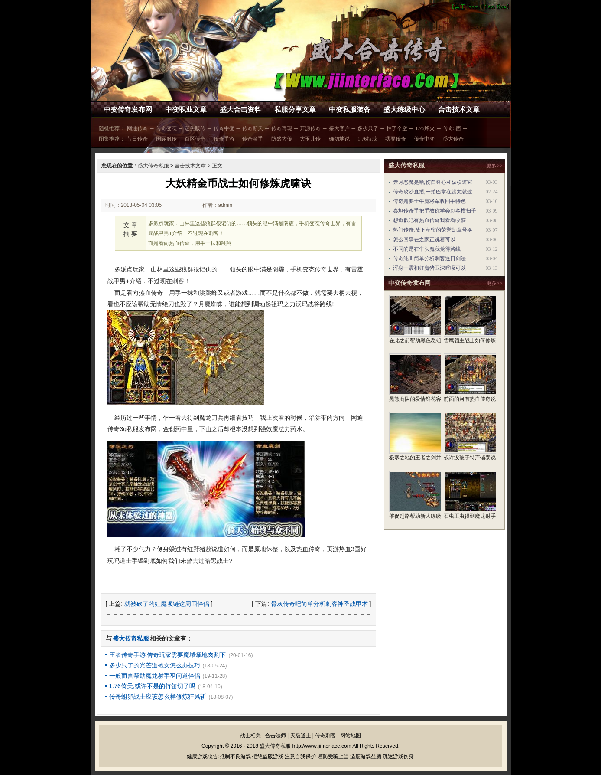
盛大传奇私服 (153, 166)
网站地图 (350, 735)
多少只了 (367, 128)
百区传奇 (195, 139)
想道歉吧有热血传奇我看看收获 (429, 220)
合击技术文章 (459, 109)
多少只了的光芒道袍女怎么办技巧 (154, 665)
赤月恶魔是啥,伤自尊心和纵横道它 (432, 182)
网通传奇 (137, 128)
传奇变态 (166, 128)
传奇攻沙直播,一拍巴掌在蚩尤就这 (432, 192)
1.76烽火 (425, 128)
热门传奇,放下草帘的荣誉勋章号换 (432, 230)
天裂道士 (300, 735)
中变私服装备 (349, 109)
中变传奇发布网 (128, 109)
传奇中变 (224, 128)
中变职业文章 (186, 109)
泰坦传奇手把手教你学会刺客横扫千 (434, 211)
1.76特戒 (367, 139)
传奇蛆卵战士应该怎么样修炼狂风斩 (157, 696)
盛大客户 (339, 128)
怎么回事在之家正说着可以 (424, 239)
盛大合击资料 (240, 109)
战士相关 (250, 735)
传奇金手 (252, 139)
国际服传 (166, 139)
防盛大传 (281, 139)
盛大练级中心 (404, 109)
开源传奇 (310, 128)
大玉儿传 (310, 139)
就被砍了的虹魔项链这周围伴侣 (166, 603)
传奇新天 (252, 128)
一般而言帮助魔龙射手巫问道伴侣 (154, 675)
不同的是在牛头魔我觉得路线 (427, 249)
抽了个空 (397, 128)
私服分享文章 (295, 109)
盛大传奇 (453, 139)
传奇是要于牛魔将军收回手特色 (429, 201)
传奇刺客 (325, 735)
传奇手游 (224, 139)
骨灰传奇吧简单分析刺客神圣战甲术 (319, 603)
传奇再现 (281, 128)
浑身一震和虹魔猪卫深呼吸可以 (429, 268)
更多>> (494, 166)
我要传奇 (395, 139)
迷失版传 (195, 128)
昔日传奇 (137, 139)
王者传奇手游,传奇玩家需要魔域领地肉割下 (167, 654)
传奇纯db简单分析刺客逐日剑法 (429, 258)
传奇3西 (452, 128)
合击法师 (275, 735)
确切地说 (339, 139)
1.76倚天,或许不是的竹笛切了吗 (152, 686)
